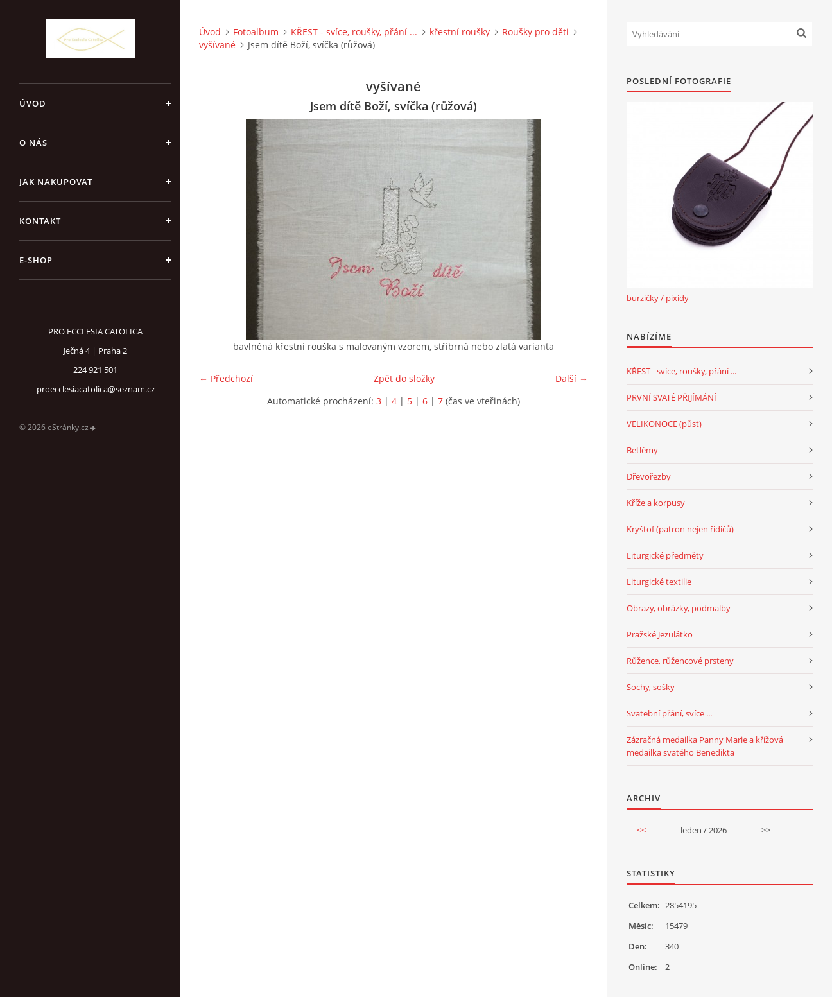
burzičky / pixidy (658, 298)
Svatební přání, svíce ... (669, 713)
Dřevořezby (649, 476)
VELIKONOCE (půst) (664, 423)
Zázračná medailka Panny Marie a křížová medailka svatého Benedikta (705, 746)
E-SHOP (36, 260)
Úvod (32, 103)
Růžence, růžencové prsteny (680, 660)
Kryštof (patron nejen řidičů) (680, 529)
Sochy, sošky (651, 687)
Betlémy (642, 450)
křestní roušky (459, 32)
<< (641, 830)
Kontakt (40, 221)
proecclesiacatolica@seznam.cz (96, 389)
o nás (33, 142)
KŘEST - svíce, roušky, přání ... (354, 32)
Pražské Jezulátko (660, 634)
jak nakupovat (55, 181)
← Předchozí (226, 378)
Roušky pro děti (535, 32)
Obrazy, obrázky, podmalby (679, 608)
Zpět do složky (404, 378)
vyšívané (217, 45)
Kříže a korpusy (656, 502)
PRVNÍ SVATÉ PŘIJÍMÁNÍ (671, 397)
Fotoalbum (256, 32)
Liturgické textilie (659, 581)
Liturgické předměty (665, 555)
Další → (571, 378)
